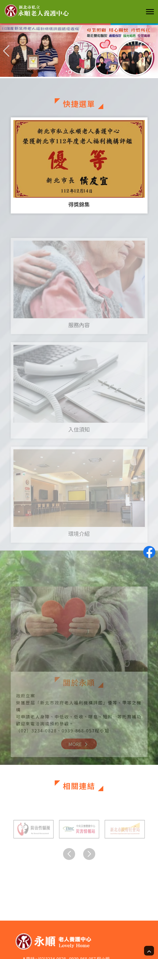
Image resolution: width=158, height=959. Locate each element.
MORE (79, 750)
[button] (151, 51)
